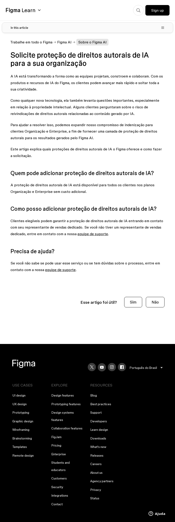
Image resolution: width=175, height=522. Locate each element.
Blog (93, 395)
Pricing (56, 445)
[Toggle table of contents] (87, 28)
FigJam (56, 437)
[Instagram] (112, 367)
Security (57, 487)
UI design (19, 395)
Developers (98, 421)
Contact (57, 504)
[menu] (146, 367)
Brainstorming (22, 438)
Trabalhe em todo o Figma (31, 42)
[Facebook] (122, 367)
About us (96, 472)
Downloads (98, 438)
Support (96, 412)
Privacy (95, 490)
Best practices (100, 404)
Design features (62, 395)
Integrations (59, 495)
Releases (96, 455)
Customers (59, 478)
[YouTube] (102, 367)
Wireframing (20, 429)
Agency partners (101, 481)
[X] (92, 367)
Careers (96, 464)
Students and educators (60, 466)
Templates (19, 447)
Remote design (23, 455)
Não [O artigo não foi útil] (155, 302)
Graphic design (22, 421)
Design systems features (62, 416)
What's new (98, 447)
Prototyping (20, 412)
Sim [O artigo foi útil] (133, 302)
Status (94, 498)
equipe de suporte (92, 234)
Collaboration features (66, 428)
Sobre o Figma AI (92, 42)
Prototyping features (66, 404)
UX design (19, 404)
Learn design (99, 429)
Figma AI (64, 42)
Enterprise (58, 454)
